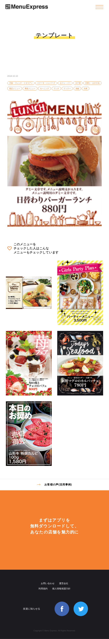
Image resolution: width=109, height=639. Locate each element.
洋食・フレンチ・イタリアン (21, 83)
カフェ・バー (65, 83)
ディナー (67, 88)
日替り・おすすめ (92, 83)
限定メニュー (14, 88)
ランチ (56, 88)
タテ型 (78, 83)
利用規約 (43, 588)
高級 (77, 88)
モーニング (44, 88)
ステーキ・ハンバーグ (46, 83)
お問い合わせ (47, 583)
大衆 (85, 88)
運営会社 (63, 583)
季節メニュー (30, 88)
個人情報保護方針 (61, 588)
